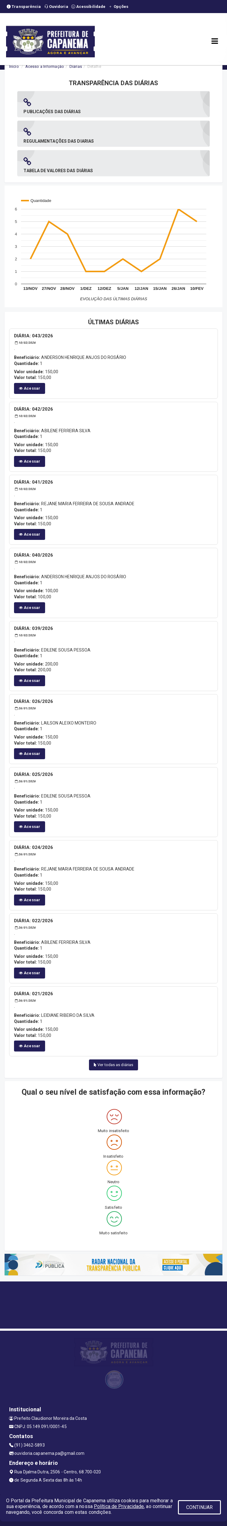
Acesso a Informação (44, 66)
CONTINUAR (199, 1507)
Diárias (75, 66)
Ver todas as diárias (113, 1064)
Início (14, 66)
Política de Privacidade (119, 1506)
